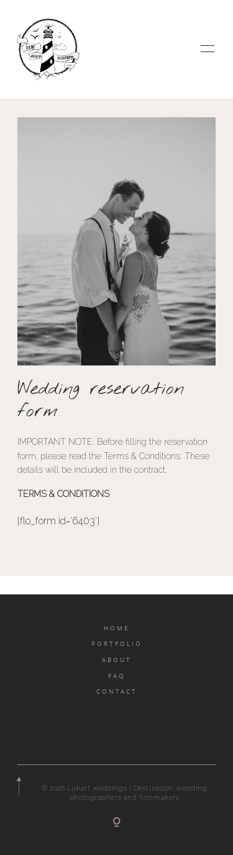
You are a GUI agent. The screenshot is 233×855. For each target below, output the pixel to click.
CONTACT (116, 691)
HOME (117, 628)
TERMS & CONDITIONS (63, 494)
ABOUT (117, 659)
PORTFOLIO (116, 643)
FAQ (117, 675)
